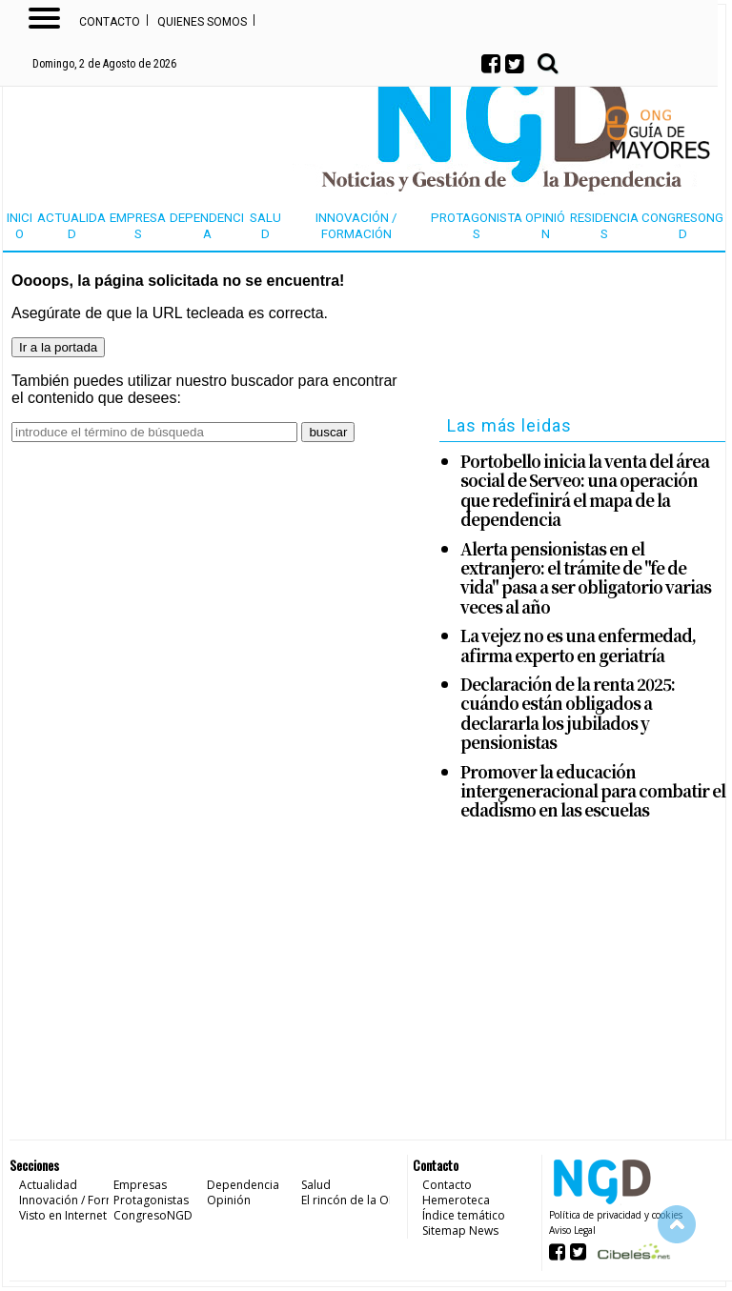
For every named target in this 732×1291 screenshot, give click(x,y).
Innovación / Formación (356, 226)
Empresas (138, 226)
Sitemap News (460, 1230)
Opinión (545, 226)
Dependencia (207, 226)
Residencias (604, 226)
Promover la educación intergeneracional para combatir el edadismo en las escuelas (592, 791)
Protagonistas (476, 226)
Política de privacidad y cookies (615, 1214)
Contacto (109, 22)
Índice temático (463, 1215)
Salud (265, 226)
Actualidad (71, 226)
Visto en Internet (63, 1215)
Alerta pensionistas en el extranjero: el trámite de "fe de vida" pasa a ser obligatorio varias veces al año (585, 578)
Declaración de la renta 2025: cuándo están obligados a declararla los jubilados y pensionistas (567, 714)
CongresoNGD (682, 226)
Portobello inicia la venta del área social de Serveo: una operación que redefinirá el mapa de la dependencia (584, 491)
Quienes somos (202, 22)
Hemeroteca (456, 1200)
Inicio (19, 226)
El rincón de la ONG (353, 1200)
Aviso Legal (572, 1230)
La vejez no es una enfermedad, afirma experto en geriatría (578, 645)
